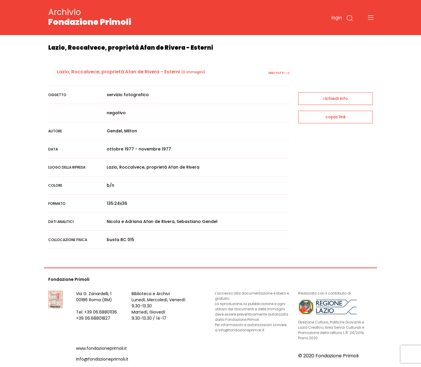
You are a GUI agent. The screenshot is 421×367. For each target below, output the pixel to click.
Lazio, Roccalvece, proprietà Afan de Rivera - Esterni (118, 71)
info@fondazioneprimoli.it (102, 359)
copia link (335, 117)
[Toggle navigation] (370, 17)
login (336, 17)
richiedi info (335, 98)
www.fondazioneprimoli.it (101, 348)
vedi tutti (278, 73)
